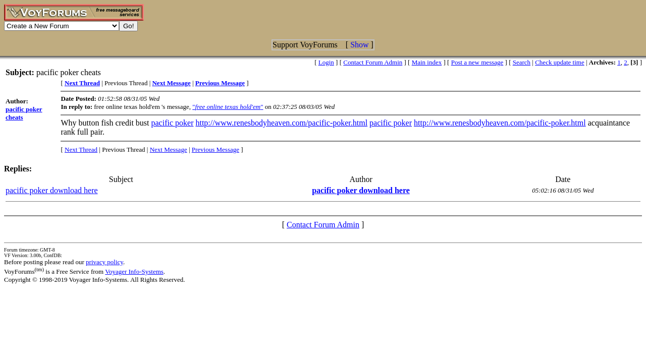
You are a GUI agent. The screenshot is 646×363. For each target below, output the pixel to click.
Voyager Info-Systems (134, 271)
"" (227, 106)
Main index (427, 62)
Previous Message (215, 149)
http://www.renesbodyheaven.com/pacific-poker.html (281, 122)
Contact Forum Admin (372, 62)
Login (326, 62)
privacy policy (104, 262)
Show (359, 44)
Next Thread (81, 149)
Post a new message (477, 62)
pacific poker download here (52, 190)
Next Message (168, 149)
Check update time (559, 62)
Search (521, 62)
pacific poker (172, 122)
